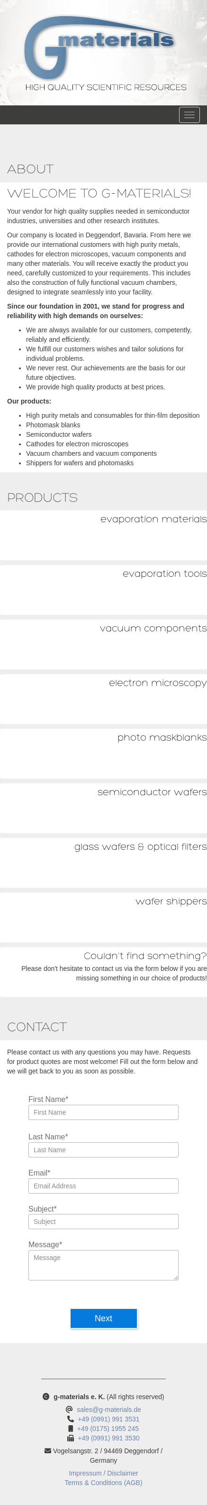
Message (45, 1245)
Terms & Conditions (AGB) (103, 1482)
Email (39, 1173)
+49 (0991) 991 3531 (108, 1419)
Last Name (48, 1137)
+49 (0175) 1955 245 (108, 1428)
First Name (48, 1100)
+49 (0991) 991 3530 (108, 1438)
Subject (42, 1209)
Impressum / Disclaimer (103, 1473)
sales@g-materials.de (109, 1409)
